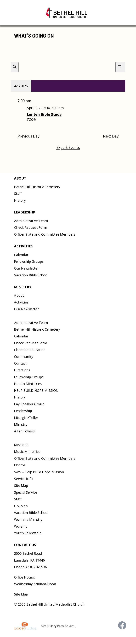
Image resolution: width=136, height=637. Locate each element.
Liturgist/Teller (26, 417)
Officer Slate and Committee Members (44, 234)
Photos (20, 465)
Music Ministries (27, 451)
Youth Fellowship (28, 533)
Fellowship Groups (29, 261)
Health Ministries (28, 383)
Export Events (68, 147)
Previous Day (28, 136)
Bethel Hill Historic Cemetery (37, 186)
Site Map (21, 485)
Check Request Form (30, 227)
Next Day (110, 136)
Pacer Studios (66, 626)
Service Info (23, 478)
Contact (20, 363)
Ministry (20, 424)
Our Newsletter (26, 268)
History (20, 200)
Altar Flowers (24, 431)
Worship (20, 526)
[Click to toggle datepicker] (21, 86)
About (19, 295)
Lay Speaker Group (29, 404)
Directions (22, 370)
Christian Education (30, 349)
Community (23, 356)
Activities (21, 302)
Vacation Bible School (31, 275)
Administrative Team (31, 220)
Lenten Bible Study (44, 114)
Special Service (25, 492)
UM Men (21, 506)
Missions (21, 444)
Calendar (21, 254)
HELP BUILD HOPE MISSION (36, 390)
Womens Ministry (28, 519)
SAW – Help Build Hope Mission (39, 472)
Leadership (23, 410)
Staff (17, 193)
